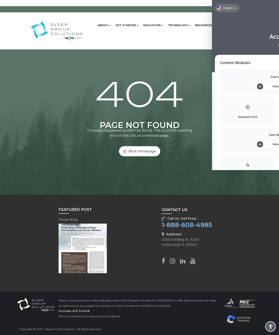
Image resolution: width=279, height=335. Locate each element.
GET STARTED (126, 25)
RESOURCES (204, 25)
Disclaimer (113, 316)
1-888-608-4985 (187, 225)
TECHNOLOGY (179, 25)
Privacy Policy (95, 316)
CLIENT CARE (229, 25)
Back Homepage (139, 151)
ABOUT (104, 25)
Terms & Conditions (71, 316)
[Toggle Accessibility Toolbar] (270, 326)
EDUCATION (153, 25)
